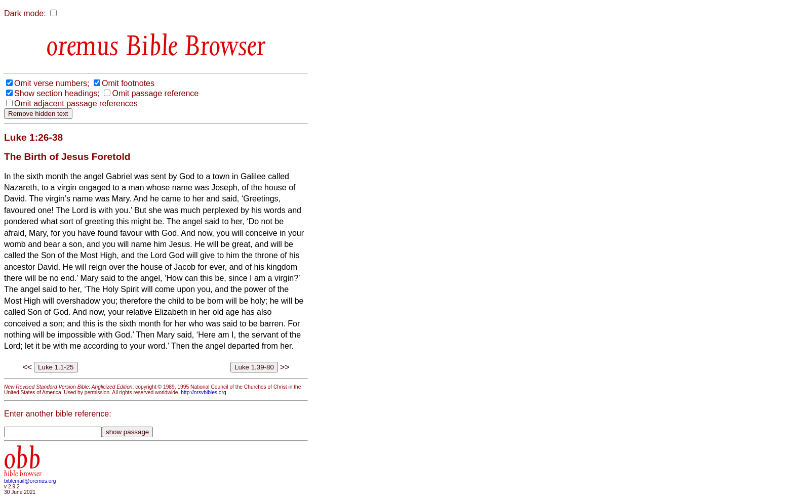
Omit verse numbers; (51, 83)
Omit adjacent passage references (76, 103)
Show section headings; (57, 93)
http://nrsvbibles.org (203, 392)
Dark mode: (25, 13)
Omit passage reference (155, 93)
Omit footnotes (128, 83)
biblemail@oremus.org (30, 481)
